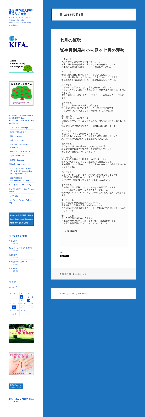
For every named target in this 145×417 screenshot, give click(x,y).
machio (78, 274)
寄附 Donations (17, 155)
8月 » (29, 314)
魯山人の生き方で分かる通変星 (21, 248)
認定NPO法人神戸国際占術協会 (21, 12)
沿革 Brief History (18, 140)
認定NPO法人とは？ (18, 132)
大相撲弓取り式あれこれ (18, 261)
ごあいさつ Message (19, 127)
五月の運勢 (13, 241)
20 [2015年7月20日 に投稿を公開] (14, 307)
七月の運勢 (70, 40)
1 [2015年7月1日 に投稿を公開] (21, 297)
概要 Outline (16, 136)
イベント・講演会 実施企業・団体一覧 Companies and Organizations (21, 171)
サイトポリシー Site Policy (20, 184)
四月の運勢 (13, 255)
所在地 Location (17, 160)
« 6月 (14, 314)
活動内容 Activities (17, 164)
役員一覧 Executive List (20, 151)
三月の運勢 (13, 268)
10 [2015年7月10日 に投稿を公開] (29, 300)
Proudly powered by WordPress (73, 293)
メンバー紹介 (14, 196)
